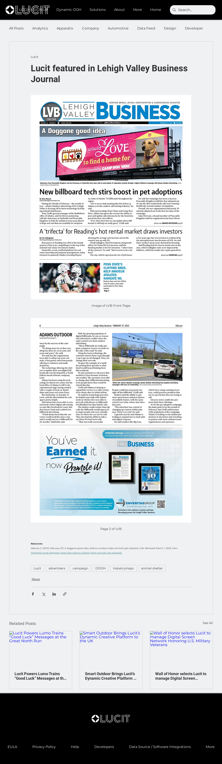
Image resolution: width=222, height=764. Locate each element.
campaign (80, 568)
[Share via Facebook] (33, 594)
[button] (69, 9)
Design (170, 28)
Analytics (40, 28)
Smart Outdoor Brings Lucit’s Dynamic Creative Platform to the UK (111, 676)
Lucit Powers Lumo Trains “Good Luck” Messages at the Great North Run (40, 676)
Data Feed (146, 28)
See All (208, 623)
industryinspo (123, 568)
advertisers (57, 568)
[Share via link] (65, 594)
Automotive (118, 28)
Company (90, 28)
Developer (194, 28)
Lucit (37, 568)
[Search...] (192, 10)
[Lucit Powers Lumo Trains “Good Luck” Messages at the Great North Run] (40, 648)
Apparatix (65, 28)
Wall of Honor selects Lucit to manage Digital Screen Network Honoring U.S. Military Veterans (180, 676)
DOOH (100, 568)
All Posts (16, 28)
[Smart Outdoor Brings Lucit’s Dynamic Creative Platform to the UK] (111, 648)
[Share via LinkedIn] (54, 594)
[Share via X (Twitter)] (43, 594)
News (36, 579)
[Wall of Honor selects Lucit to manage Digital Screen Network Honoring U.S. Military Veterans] (181, 648)
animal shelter (152, 568)
